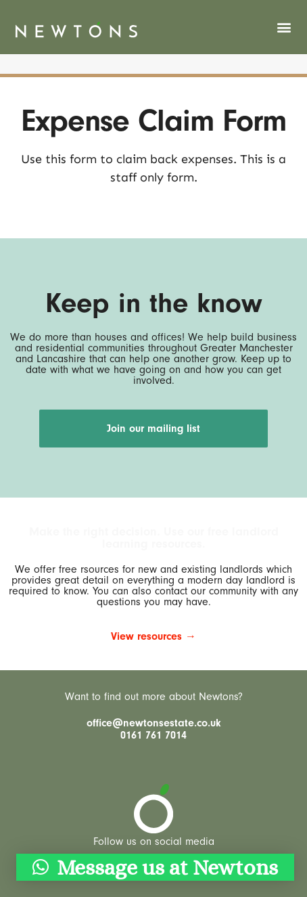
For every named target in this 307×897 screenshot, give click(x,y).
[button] (284, 27)
